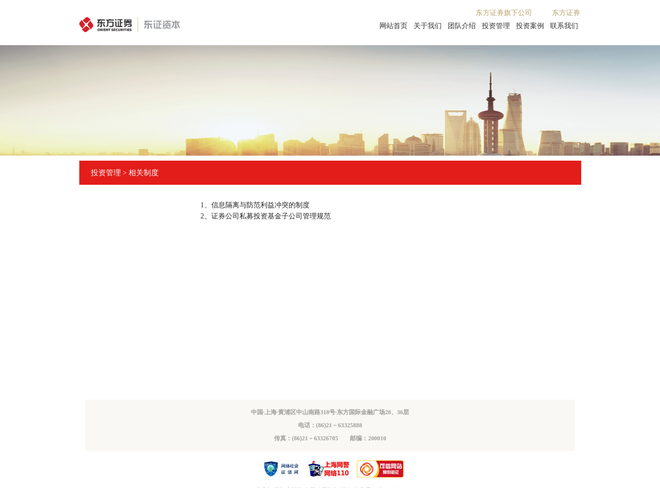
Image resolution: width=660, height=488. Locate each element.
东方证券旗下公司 (504, 13)
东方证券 (566, 13)
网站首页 (393, 26)
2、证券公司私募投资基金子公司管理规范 (266, 216)
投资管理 (496, 26)
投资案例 (530, 26)
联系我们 (564, 26)
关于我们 (428, 26)
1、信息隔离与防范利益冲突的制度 (255, 205)
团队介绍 (462, 26)
